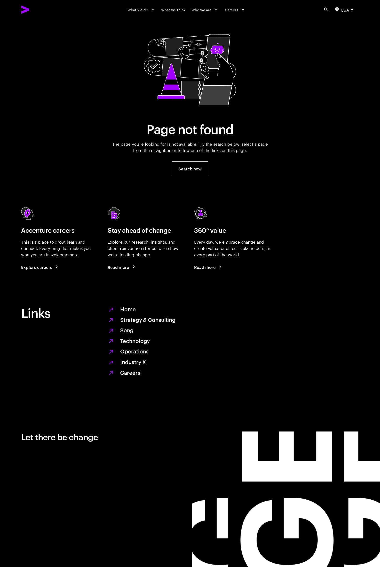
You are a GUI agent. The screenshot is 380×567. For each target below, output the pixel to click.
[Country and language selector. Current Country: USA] (345, 9)
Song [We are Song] (127, 330)
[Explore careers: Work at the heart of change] (40, 267)
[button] (190, 168)
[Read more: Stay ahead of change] (122, 267)
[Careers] (235, 9)
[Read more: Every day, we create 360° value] (208, 267)
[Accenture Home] (37, 9)
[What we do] (141, 9)
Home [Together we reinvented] (128, 308)
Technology (135, 340)
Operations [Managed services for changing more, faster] (134, 351)
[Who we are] (205, 9)
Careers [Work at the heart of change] (130, 372)
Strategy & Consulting (147, 319)
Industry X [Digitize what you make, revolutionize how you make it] (133, 361)
